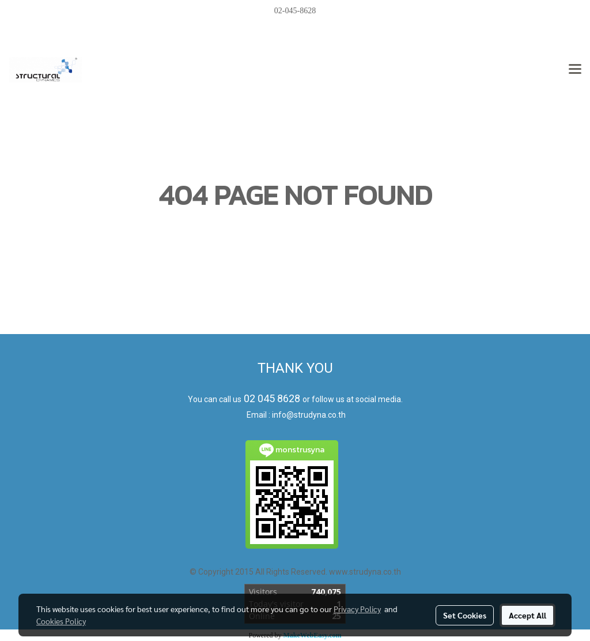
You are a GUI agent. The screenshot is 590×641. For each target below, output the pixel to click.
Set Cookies (464, 615)
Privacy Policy (357, 608)
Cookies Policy (61, 621)
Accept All (527, 615)
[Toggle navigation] (575, 70)
